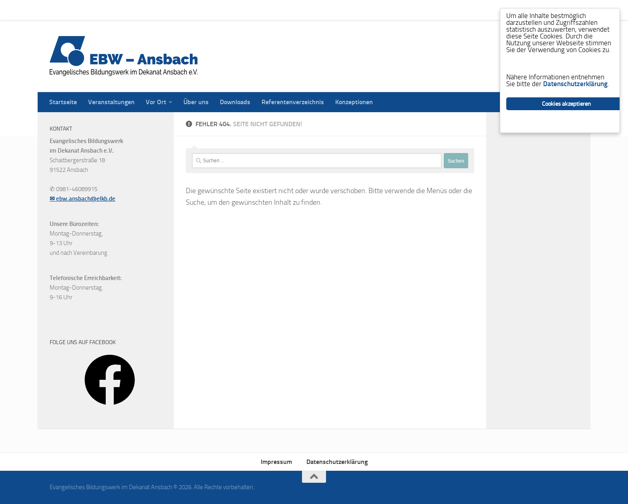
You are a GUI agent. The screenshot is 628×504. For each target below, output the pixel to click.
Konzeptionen (348, 10)
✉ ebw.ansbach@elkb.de (82, 198)
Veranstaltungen (105, 10)
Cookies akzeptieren (566, 103)
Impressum (276, 462)
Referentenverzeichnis (287, 10)
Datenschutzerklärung (337, 462)
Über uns (190, 10)
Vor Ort (150, 10)
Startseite (57, 10)
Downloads (229, 10)
